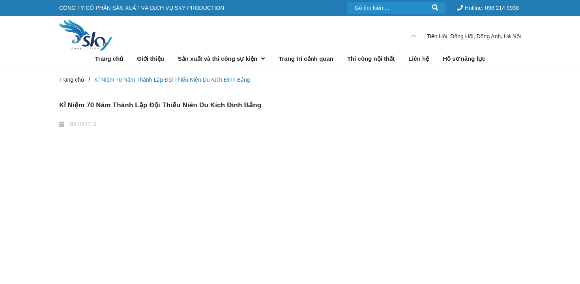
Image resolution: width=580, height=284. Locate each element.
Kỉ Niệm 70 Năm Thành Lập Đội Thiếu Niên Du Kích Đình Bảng (160, 105)
